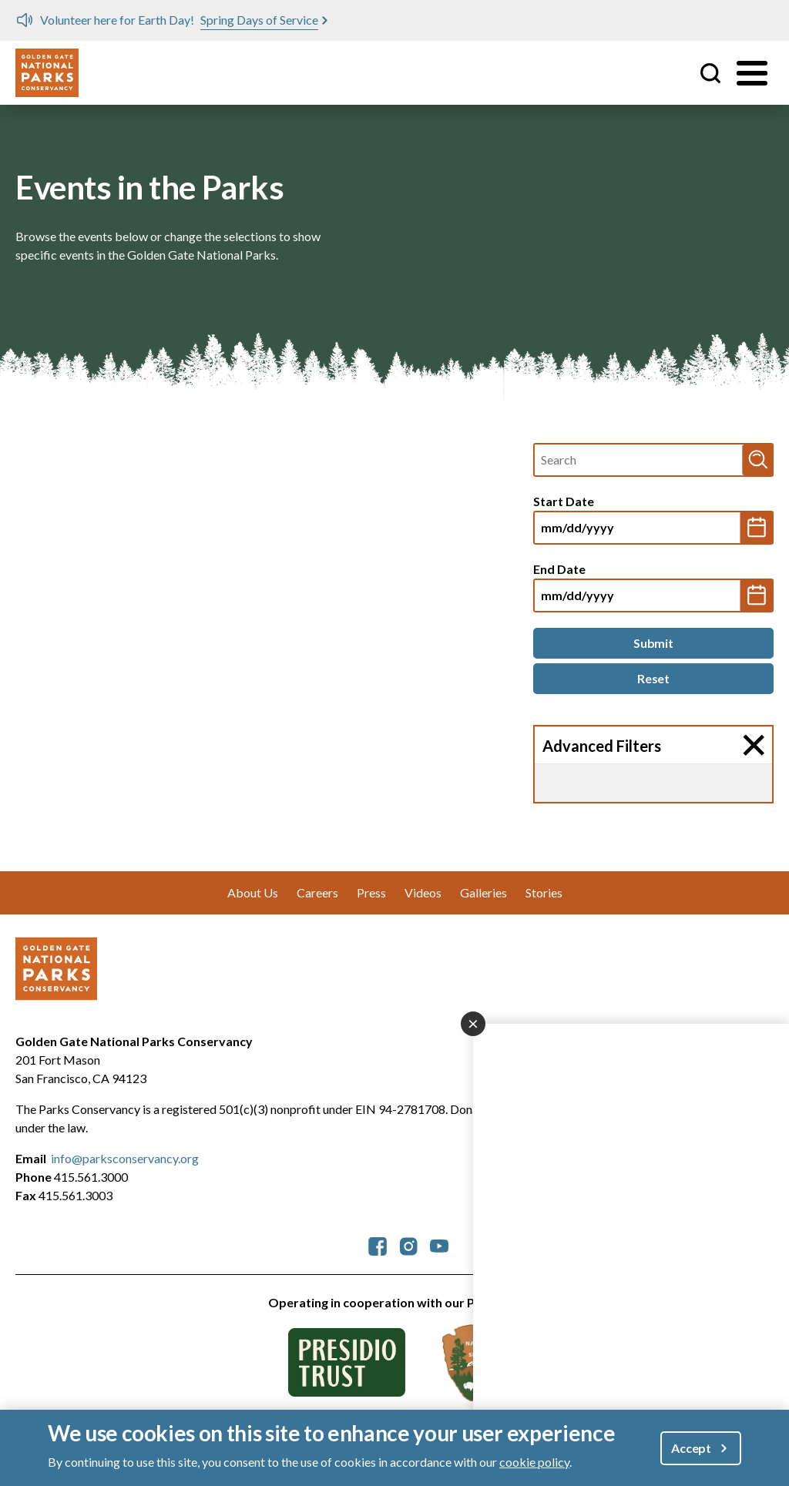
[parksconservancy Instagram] (408, 1244)
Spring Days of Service (259, 19)
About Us (252, 892)
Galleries (483, 892)
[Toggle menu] (752, 73)
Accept (691, 1448)
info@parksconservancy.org (125, 1158)
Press (371, 892)
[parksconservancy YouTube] (439, 1244)
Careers (317, 892)
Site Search (710, 73)
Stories (543, 892)
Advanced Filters (601, 745)
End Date (559, 569)
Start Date (563, 501)
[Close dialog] (473, 1023)
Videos (423, 892)
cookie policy (534, 1461)
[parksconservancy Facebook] (377, 1244)
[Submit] (653, 643)
